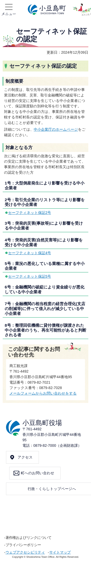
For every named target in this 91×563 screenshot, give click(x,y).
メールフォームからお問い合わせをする (43, 393)
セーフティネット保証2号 (29, 213)
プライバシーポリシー (23, 545)
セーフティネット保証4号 (29, 253)
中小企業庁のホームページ (56, 129)
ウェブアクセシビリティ (25, 552)
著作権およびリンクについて (29, 537)
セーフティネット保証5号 (29, 276)
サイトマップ (60, 552)
